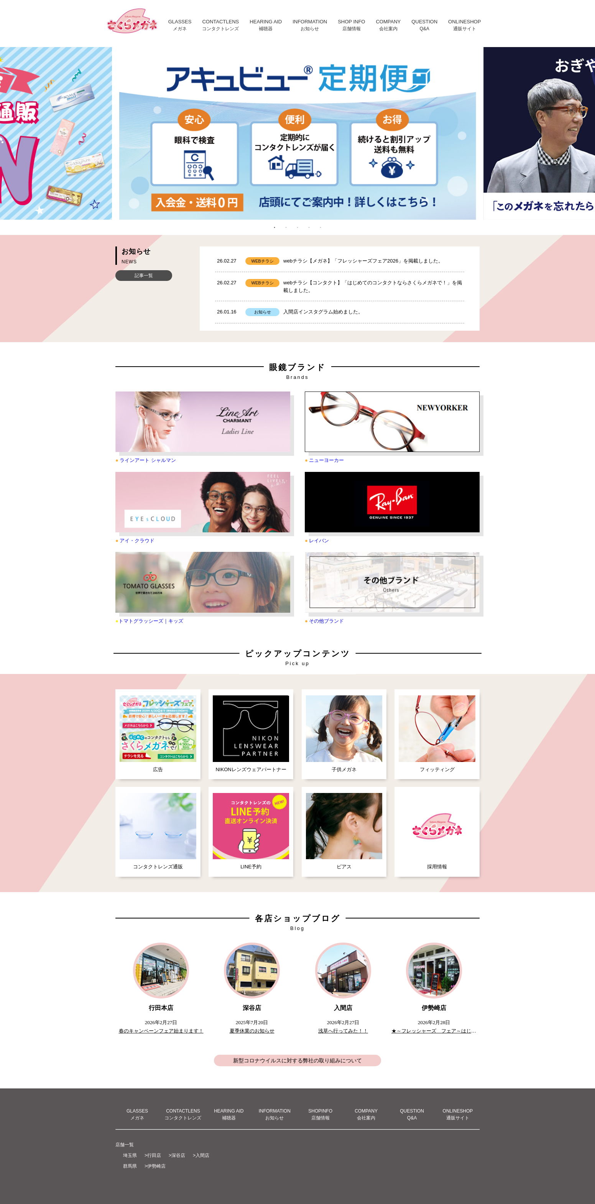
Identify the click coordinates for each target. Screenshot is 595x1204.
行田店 (154, 1155)
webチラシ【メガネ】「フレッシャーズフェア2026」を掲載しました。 (363, 261)
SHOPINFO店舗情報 (320, 1114)
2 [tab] (286, 227)
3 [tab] (297, 227)
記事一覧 (144, 275)
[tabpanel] (297, 135)
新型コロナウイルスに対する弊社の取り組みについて (297, 1060)
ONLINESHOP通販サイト (458, 1114)
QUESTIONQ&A (412, 1114)
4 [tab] (309, 227)
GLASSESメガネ (137, 1114)
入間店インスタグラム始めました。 (323, 312)
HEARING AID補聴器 (228, 1114)
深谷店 (178, 1155)
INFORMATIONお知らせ (275, 1114)
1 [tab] (274, 227)
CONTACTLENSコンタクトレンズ (182, 1114)
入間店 (202, 1155)
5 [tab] (320, 227)
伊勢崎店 (156, 1166)
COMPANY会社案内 (366, 1114)
